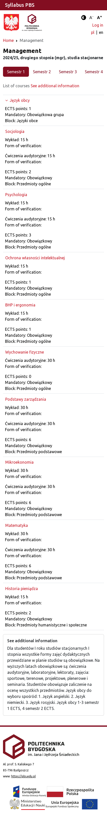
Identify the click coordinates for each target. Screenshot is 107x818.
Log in (97, 25)
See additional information (55, 86)
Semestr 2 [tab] (42, 71)
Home (8, 40)
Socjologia (14, 131)
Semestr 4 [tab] (94, 71)
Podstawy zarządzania (25, 399)
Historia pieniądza (21, 588)
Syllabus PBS (19, 5)
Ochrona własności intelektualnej (35, 258)
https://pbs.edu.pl (23, 776)
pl (93, 32)
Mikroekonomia (19, 462)
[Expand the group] (53, 100)
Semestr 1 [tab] (16, 71)
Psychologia (16, 194)
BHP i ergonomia (20, 305)
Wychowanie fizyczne (24, 352)
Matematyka (16, 525)
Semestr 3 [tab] (68, 71)
